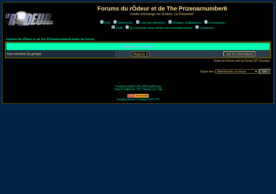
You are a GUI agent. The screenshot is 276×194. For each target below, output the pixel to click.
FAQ (105, 22)
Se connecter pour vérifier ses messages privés (159, 27)
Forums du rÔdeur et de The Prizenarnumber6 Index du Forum (50, 39)
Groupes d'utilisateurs (184, 22)
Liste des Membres (150, 22)
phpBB (130, 86)
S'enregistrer (214, 22)
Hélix (159, 89)
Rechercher (123, 22)
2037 (138, 89)
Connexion (204, 27)
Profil (117, 27)
